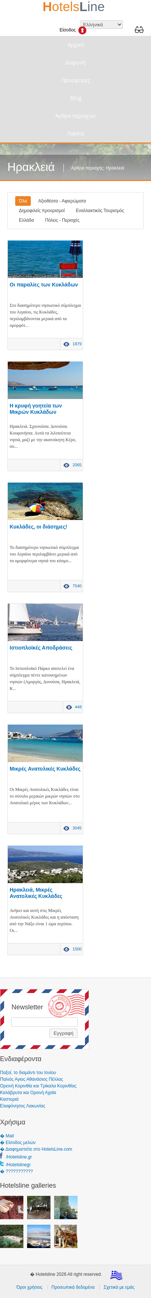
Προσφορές (75, 80)
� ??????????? (16, 1171)
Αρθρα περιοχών (75, 115)
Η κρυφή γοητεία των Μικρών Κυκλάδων (36, 409)
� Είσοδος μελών (18, 1142)
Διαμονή (75, 62)
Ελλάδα (26, 220)
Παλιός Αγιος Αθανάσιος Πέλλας (31, 1079)
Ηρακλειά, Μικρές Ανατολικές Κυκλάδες (36, 893)
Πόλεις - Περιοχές (62, 220)
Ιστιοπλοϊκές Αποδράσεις (41, 648)
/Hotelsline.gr (19, 1157)
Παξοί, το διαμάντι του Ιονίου (28, 1072)
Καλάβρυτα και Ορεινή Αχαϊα (28, 1092)
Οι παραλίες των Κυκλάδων (44, 285)
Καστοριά (9, 1099)
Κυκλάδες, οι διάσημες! (38, 527)
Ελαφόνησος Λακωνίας (22, 1106)
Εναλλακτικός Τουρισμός (100, 210)
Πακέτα (75, 133)
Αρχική (76, 44)
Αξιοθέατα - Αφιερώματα (62, 201)
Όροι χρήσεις (29, 1287)
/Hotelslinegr (18, 1164)
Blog (75, 97)
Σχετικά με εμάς (119, 1287)
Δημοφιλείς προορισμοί (42, 210)
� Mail (7, 1135)
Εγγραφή (63, 1033)
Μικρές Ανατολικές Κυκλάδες (45, 769)
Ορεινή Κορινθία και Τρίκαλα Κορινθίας (38, 1086)
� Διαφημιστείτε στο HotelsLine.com (36, 1149)
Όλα (23, 201)
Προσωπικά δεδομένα (73, 1287)
